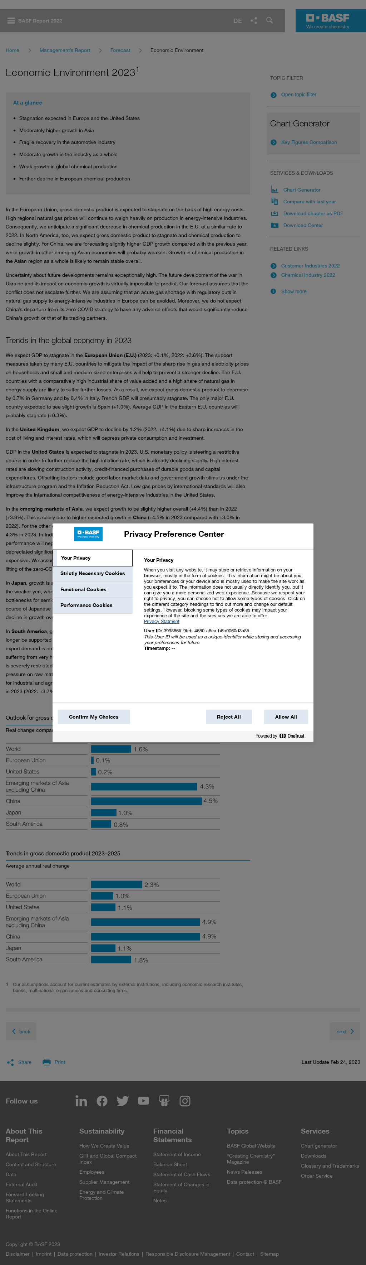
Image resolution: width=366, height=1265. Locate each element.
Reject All (229, 717)
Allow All (286, 717)
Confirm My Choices (94, 717)
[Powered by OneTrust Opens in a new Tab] (283, 737)
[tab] (92, 558)
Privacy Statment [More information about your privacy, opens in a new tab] (161, 621)
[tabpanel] (225, 608)
